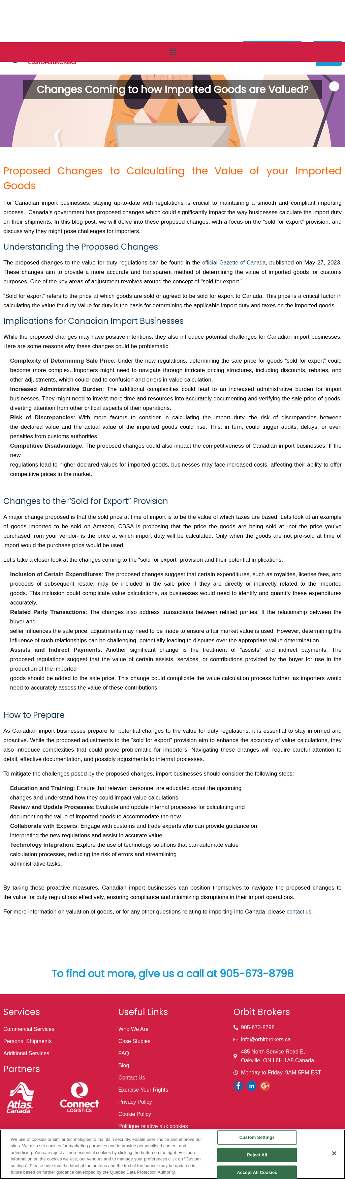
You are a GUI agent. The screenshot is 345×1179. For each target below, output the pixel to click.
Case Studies (134, 1041)
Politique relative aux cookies (153, 1126)
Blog (123, 1065)
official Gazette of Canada (233, 262)
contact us (299, 912)
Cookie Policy (134, 1114)
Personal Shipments (27, 1041)
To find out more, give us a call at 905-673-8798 (173, 974)
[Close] (334, 1153)
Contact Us (131, 1077)
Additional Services (26, 1053)
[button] (172, 52)
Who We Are (133, 1029)
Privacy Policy (135, 1102)
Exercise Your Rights (143, 1090)
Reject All (257, 1154)
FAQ (123, 1053)
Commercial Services (28, 1029)
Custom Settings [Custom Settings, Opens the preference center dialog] (257, 1137)
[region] (172, 1154)
